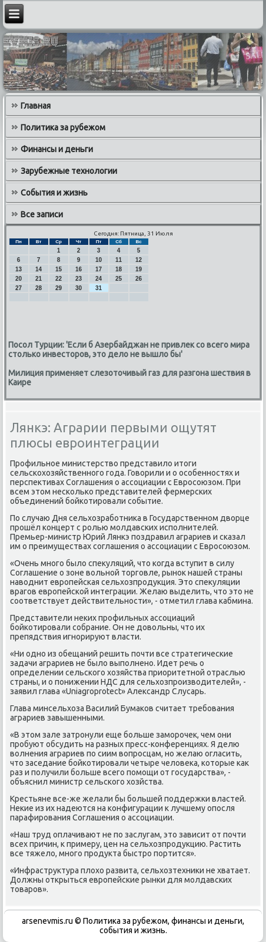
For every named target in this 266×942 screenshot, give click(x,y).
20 (18, 278)
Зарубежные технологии (69, 171)
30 (78, 288)
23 (78, 278)
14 (38, 269)
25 (118, 278)
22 (58, 278)
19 (138, 269)
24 (98, 278)
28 (38, 288)
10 (98, 260)
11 (118, 260)
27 (18, 288)
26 (138, 278)
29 (58, 288)
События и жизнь (54, 192)
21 (38, 278)
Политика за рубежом (63, 127)
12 (138, 260)
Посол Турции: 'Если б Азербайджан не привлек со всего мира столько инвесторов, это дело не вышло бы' (129, 349)
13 (18, 269)
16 (78, 269)
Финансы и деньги (57, 149)
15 (58, 269)
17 (98, 269)
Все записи (42, 214)
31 (98, 288)
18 (118, 269)
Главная (36, 105)
